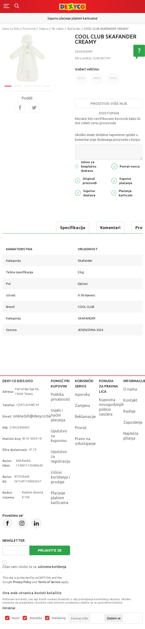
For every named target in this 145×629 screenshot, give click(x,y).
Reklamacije (85, 416)
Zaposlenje (132, 422)
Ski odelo (58, 28)
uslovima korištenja (52, 567)
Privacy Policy (22, 582)
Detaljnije (8, 608)
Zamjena (82, 405)
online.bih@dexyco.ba (32, 416)
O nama (130, 389)
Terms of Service (49, 582)
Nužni (16, 618)
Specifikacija (72, 227)
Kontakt (130, 400)
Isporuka (82, 394)
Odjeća (43, 28)
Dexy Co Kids (11, 28)
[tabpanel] (27, 58)
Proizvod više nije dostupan (108, 104)
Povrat (80, 427)
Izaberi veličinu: (87, 69)
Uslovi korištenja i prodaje (60, 477)
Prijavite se (50, 550)
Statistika (35, 618)
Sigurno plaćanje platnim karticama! (72, 18)
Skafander (74, 28)
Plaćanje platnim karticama (59, 498)
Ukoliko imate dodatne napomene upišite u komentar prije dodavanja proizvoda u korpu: (108, 137)
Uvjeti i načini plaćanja (58, 415)
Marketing (59, 618)
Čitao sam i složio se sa (34, 566)
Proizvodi (29, 28)
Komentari (110, 227)
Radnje (129, 411)
